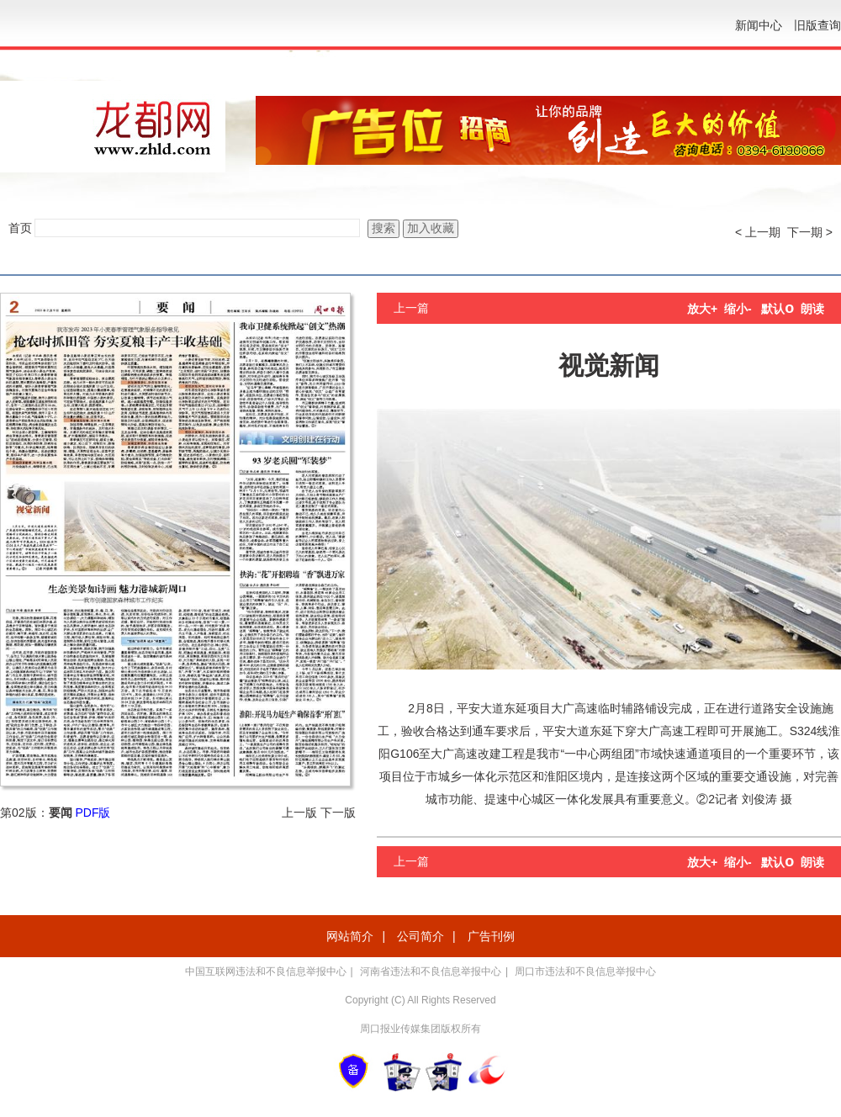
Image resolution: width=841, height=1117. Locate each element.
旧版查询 (817, 25)
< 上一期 (757, 232)
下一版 (338, 812)
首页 (20, 228)
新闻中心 (758, 25)
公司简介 (420, 936)
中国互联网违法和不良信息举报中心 (265, 971)
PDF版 (92, 812)
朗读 (812, 308)
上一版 (299, 812)
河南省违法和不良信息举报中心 (430, 971)
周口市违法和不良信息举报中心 (585, 971)
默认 (777, 308)
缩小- (738, 308)
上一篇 (411, 308)
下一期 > (810, 232)
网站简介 (349, 936)
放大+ (702, 308)
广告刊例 (491, 936)
